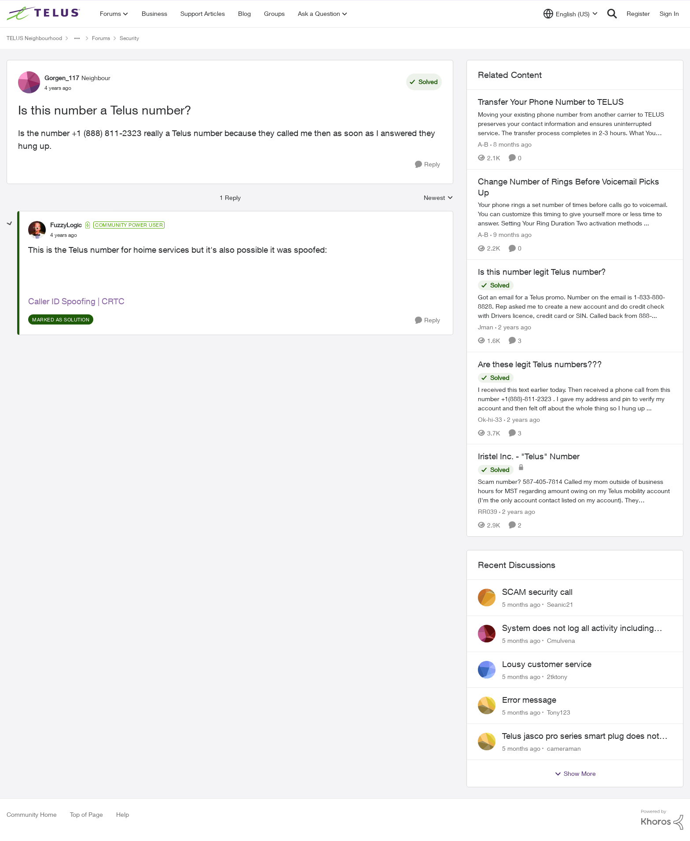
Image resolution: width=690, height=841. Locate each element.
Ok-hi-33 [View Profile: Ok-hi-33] (490, 419)
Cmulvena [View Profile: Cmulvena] (561, 640)
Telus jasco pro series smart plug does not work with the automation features (580, 736)
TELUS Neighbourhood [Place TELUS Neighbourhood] (34, 38)
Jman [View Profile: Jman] (485, 327)
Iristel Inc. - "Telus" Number (529, 456)
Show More (575, 774)
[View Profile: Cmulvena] (486, 633)
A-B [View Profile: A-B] (483, 144)
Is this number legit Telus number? (542, 272)
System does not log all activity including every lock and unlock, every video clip (578, 628)
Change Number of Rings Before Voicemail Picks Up (568, 187)
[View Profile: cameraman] (486, 741)
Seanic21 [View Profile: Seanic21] (560, 604)
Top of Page (86, 814)
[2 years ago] (513, 327)
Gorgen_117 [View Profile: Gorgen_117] (61, 77)
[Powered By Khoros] (662, 820)
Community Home (32, 814)
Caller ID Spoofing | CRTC (76, 301)
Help (122, 814)
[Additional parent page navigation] (77, 38)
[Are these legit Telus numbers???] (575, 398)
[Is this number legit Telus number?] (575, 306)
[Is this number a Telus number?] (63, 235)
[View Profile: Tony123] (486, 705)
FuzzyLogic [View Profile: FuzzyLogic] (66, 225)
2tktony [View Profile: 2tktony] (557, 676)
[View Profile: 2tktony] (486, 670)
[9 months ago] (511, 234)
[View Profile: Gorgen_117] (29, 82)
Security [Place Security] (129, 38)
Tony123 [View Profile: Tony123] (558, 712)
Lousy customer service (546, 664)
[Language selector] (571, 13)
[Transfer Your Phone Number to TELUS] (575, 123)
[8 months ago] (511, 144)
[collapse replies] (9, 223)
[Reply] (427, 164)
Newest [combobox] (438, 198)
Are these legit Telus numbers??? (540, 364)
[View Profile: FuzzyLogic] (37, 230)
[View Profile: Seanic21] (486, 597)
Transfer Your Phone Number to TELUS (551, 102)
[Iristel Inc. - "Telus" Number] (575, 491)
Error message (529, 700)
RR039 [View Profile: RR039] (487, 511)
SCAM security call (537, 592)
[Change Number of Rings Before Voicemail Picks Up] (575, 214)
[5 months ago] (521, 604)
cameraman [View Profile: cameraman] (564, 748)
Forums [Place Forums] (101, 38)
